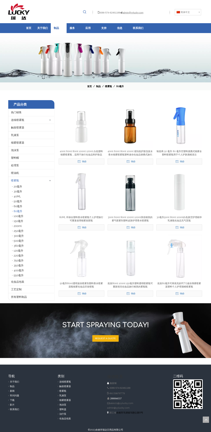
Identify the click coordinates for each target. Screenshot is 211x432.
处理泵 (15, 165)
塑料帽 (15, 157)
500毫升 (19, 240)
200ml (18, 226)
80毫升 (18, 211)
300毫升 (19, 235)
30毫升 (18, 191)
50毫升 (18, 201)
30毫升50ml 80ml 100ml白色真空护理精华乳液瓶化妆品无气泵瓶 (179, 219)
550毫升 (19, 275)
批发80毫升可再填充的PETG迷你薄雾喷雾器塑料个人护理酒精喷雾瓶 (179, 285)
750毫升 (19, 260)
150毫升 (18, 221)
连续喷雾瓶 (17, 120)
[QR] (188, 394)
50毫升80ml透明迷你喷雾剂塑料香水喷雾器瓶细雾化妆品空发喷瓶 (81, 285)
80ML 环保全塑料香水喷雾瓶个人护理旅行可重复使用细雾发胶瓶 (81, 219)
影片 (12, 404)
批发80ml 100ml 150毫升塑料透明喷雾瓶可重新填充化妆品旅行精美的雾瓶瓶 (130, 285)
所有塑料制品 (19, 296)
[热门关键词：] (85, 12)
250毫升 (19, 231)
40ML (17, 196)
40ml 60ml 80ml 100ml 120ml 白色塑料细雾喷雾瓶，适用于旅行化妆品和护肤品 (81, 153)
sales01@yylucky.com (121, 403)
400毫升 (19, 270)
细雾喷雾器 (17, 142)
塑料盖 (62, 409)
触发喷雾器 (17, 127)
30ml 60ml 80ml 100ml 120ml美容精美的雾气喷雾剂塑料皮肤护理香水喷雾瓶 (130, 219)
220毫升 (19, 255)
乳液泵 (15, 135)
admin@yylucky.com (132, 12)
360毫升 (19, 245)
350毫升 (19, 265)
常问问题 (14, 395)
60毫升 (18, 206)
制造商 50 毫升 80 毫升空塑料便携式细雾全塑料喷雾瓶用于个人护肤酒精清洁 (179, 153)
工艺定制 (16, 289)
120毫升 (18, 250)
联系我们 (14, 409)
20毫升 (18, 186)
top (206, 420)
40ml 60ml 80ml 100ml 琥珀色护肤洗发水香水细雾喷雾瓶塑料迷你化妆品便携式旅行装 (130, 153)
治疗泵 (62, 414)
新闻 (12, 391)
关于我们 (14, 381)
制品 (12, 386)
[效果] (105, 57)
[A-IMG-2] (105, 330)
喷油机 (15, 172)
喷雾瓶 (15, 180)
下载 (12, 400)
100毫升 (18, 216)
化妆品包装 (17, 281)
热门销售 (16, 112)
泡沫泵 (15, 150)
